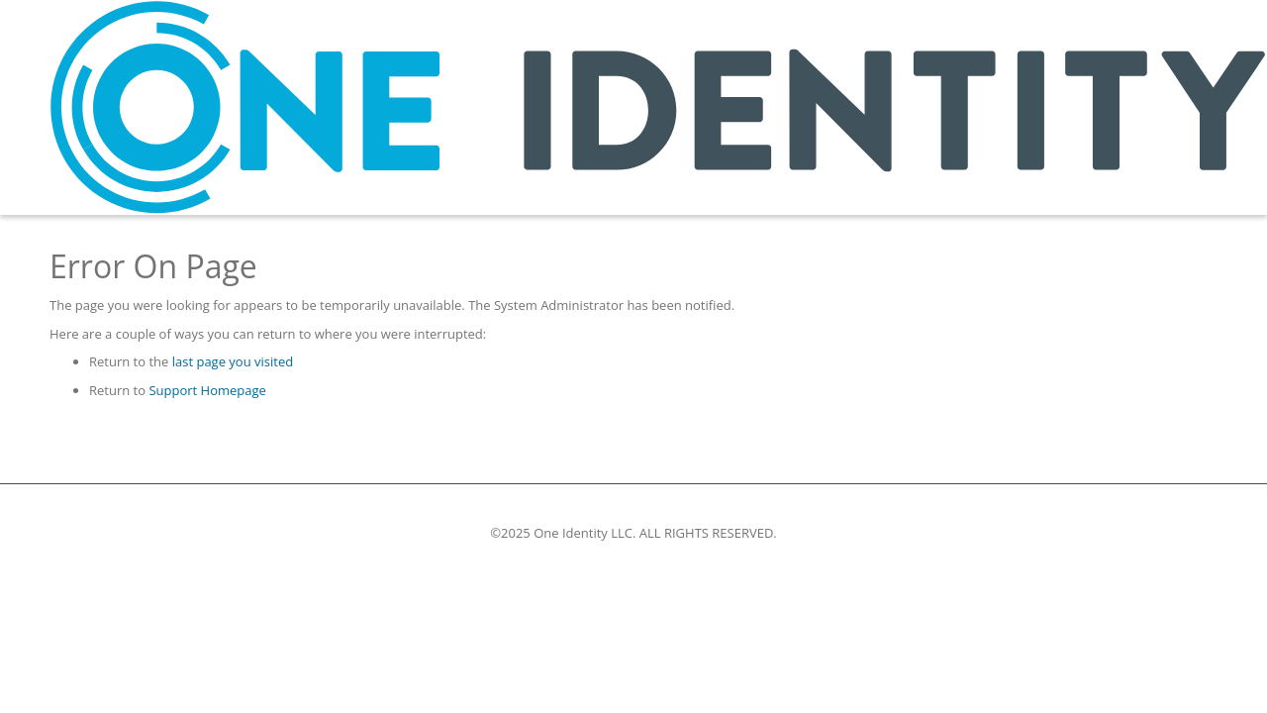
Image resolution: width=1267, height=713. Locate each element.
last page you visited (232, 361)
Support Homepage (206, 390)
